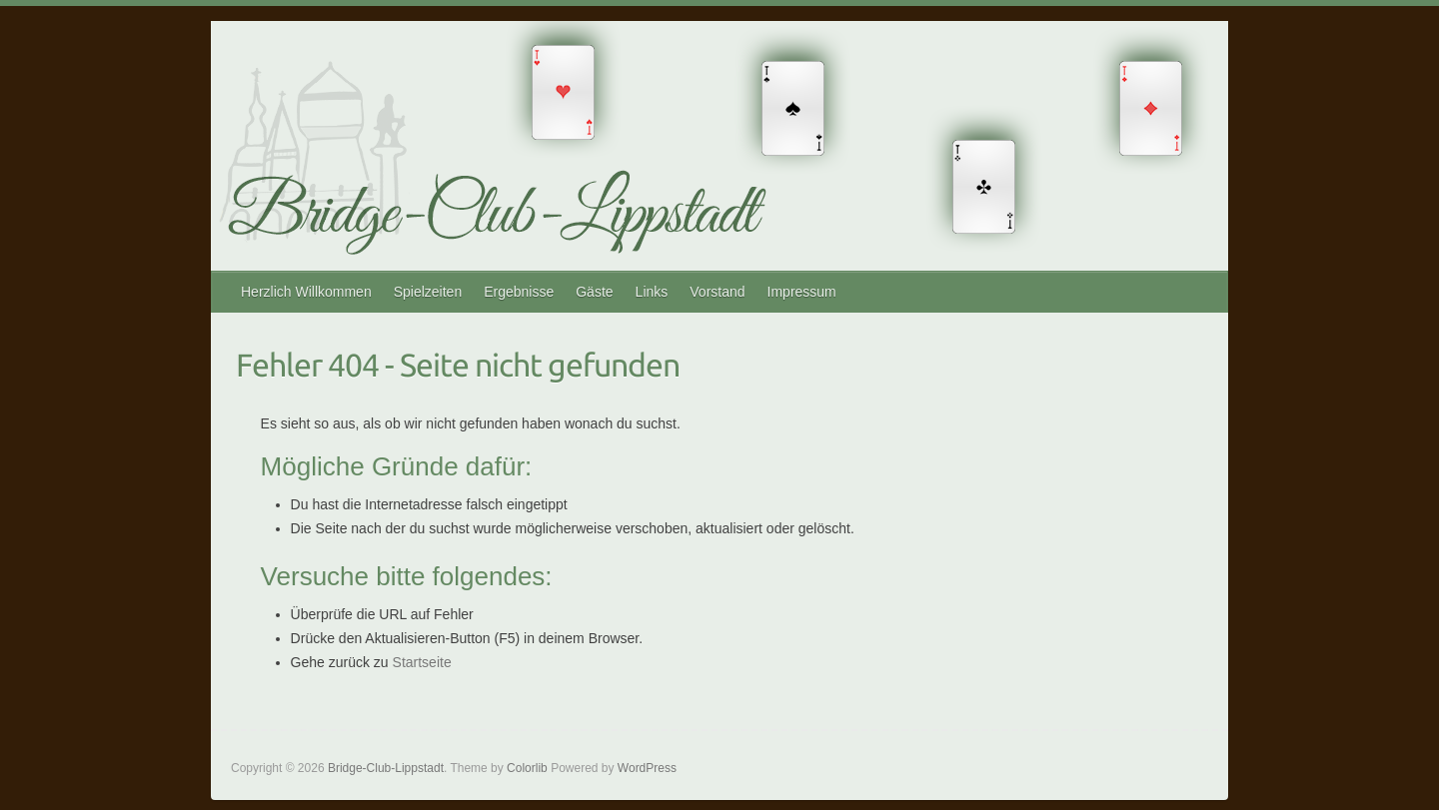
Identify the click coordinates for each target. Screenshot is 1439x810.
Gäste (594, 292)
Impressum (801, 292)
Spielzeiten (428, 292)
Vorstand (717, 292)
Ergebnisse (519, 292)
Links (652, 292)
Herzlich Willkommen (306, 292)
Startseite (422, 662)
